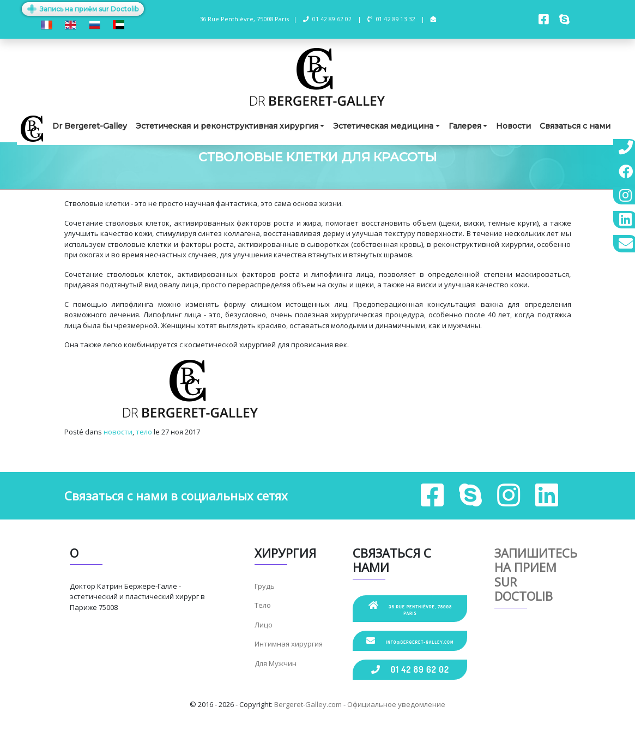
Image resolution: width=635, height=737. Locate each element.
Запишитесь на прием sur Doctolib (535, 574)
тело (144, 432)
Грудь (265, 586)
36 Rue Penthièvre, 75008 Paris (410, 608)
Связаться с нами (575, 126)
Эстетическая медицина (383, 126)
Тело (263, 605)
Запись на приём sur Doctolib (82, 9)
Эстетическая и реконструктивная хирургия (227, 126)
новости (118, 432)
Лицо (264, 625)
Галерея (465, 126)
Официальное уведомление (396, 704)
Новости (513, 126)
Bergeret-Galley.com (308, 704)
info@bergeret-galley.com (409, 640)
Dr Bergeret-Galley (89, 126)
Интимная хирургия (289, 644)
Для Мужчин (276, 663)
